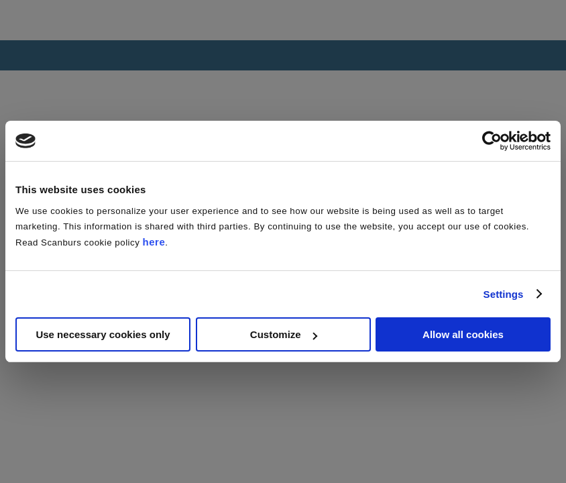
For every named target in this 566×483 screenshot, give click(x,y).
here (154, 242)
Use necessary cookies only (103, 334)
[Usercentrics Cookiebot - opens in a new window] (492, 141)
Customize (283, 334)
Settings (504, 294)
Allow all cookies (463, 334)
